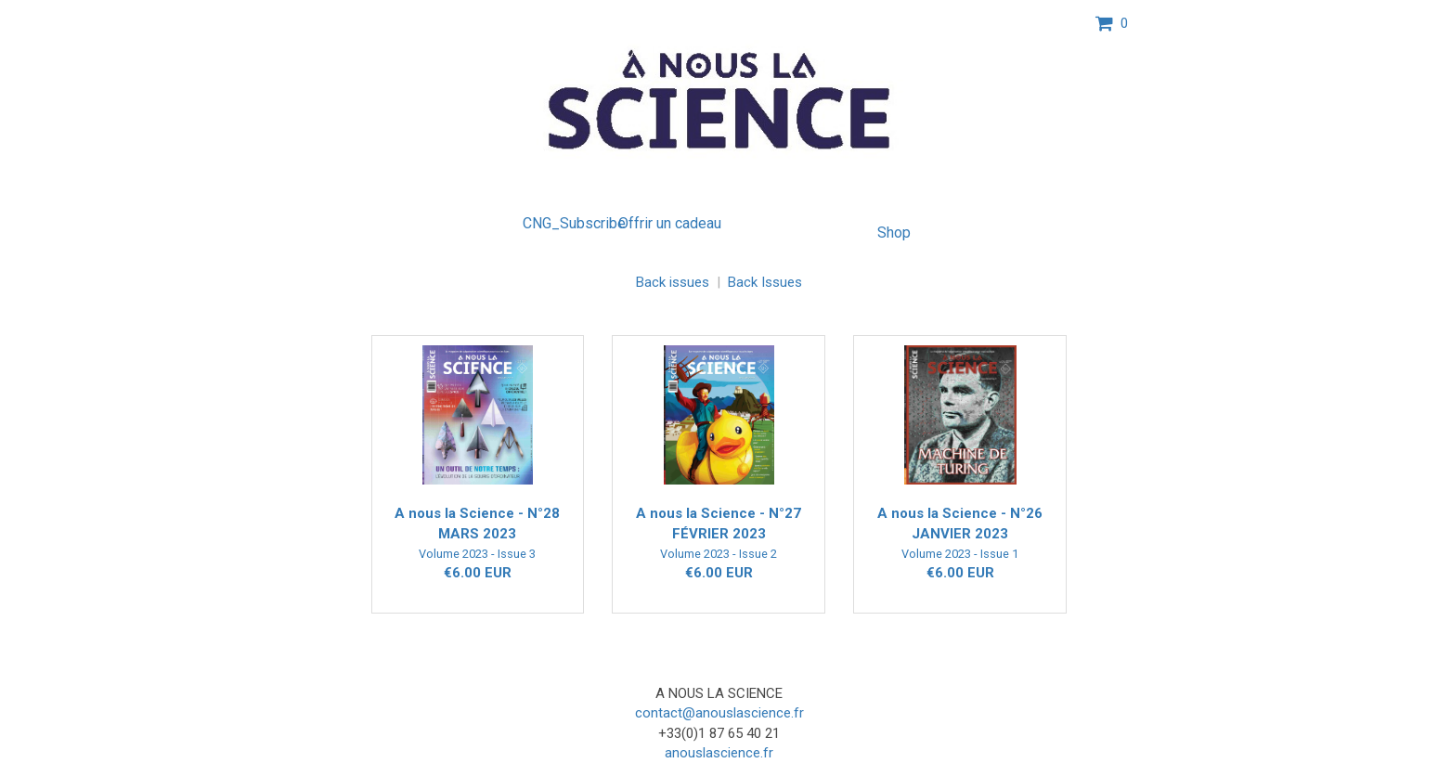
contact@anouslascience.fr (719, 713)
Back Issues (765, 282)
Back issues (672, 282)
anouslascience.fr (719, 752)
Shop (894, 232)
